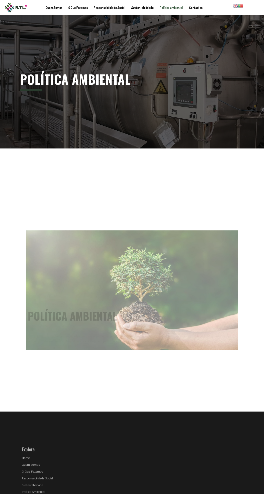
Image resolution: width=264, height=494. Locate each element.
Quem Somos (53, 8)
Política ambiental (171, 8)
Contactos (196, 8)
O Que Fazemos (78, 8)
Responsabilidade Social (109, 8)
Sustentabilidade (142, 8)
